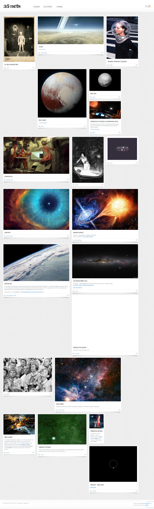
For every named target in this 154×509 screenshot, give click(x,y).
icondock (146, 505)
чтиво (14, 295)
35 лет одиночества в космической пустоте (32, 292)
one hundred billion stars (80, 280)
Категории (47, 6)
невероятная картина (79, 347)
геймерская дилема (96, 431)
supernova (7, 232)
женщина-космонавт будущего (117, 61)
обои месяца (44, 52)
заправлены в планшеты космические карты (104, 121)
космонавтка (8, 176)
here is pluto (42, 120)
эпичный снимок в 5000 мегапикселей (83, 285)
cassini (41, 46)
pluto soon (93, 93)
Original (45, 122)
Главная (36, 6)
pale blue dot (8, 283)
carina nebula (60, 404)
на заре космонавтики (11, 64)
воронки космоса (78, 232)
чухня (7, 68)
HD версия (93, 487)
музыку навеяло (77, 287)
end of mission (42, 49)
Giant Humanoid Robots (145, 503)
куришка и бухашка (45, 447)
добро (111, 65)
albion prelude (8, 437)
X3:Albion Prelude (25, 444)
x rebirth (95, 438)
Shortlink (102, 52)
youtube (77, 353)
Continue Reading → (95, 129)
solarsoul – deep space (97, 484)
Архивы (60, 6)
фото (42, 126)
